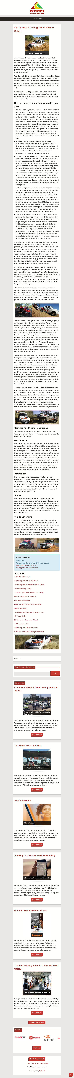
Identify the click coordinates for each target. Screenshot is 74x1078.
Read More (37, 734)
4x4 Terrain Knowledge (22, 600)
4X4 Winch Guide (20, 616)
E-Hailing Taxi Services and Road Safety (34, 856)
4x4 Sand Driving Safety (22, 588)
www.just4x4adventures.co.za (26, 565)
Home (28, 1063)
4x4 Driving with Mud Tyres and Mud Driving (29, 585)
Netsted (42, 1071)
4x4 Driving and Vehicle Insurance (26, 628)
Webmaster (44, 1063)
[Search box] (32, 674)
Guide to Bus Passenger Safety (30, 911)
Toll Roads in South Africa (27, 746)
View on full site (37, 1059)
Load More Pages (37, 1022)
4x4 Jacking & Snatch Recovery (25, 596)
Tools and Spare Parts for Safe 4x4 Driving (28, 592)
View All (37, 1048)
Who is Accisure (22, 801)
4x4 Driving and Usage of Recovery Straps (28, 612)
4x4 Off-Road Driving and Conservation (27, 604)
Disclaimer (35, 1063)
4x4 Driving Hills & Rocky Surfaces (26, 581)
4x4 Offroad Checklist (21, 624)
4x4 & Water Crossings (22, 577)
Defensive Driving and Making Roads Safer (29, 632)
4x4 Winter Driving (20, 608)
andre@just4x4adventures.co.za (27, 568)
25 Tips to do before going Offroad (26, 620)
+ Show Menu (37, 19)
